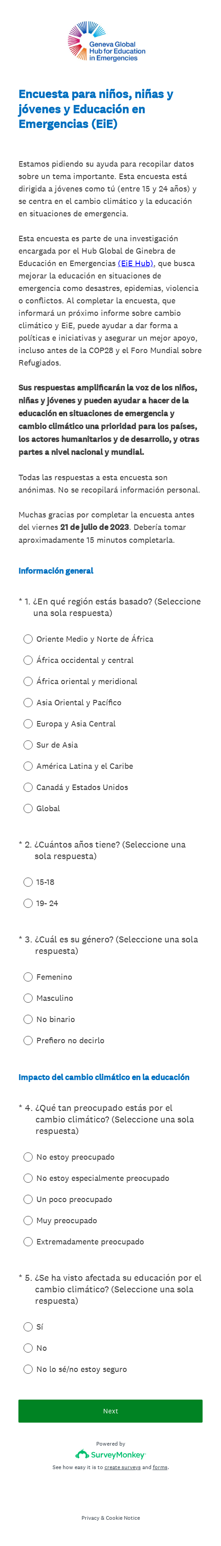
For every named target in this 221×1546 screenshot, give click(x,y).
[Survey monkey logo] (110, 1454)
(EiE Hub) (135, 263)
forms (160, 1467)
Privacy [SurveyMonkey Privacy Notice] (90, 1518)
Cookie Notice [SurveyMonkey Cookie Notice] (123, 1518)
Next (110, 1411)
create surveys (123, 1467)
